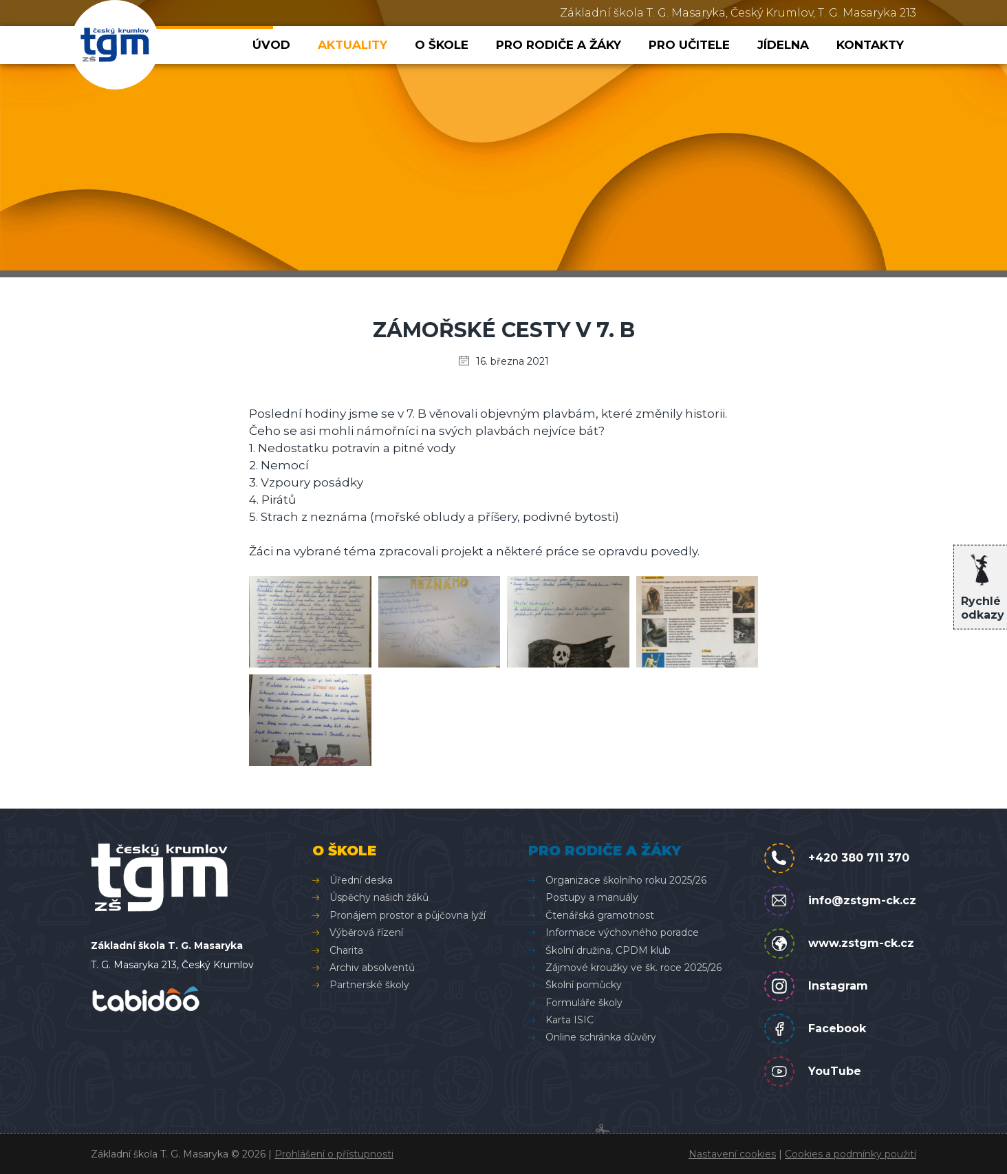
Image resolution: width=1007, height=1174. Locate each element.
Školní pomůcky (583, 985)
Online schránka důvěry (600, 1037)
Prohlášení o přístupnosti (333, 1154)
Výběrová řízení (366, 932)
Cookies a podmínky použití (850, 1154)
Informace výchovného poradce (622, 932)
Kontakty (870, 45)
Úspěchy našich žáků (379, 897)
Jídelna (783, 45)
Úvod (271, 45)
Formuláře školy (583, 1002)
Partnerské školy (369, 985)
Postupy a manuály (591, 897)
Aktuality (352, 45)
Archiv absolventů (372, 967)
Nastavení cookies (732, 1154)
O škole (441, 45)
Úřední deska (361, 880)
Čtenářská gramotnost (599, 915)
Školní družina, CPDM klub (608, 950)
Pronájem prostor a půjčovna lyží (407, 915)
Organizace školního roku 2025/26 (625, 880)
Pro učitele (689, 45)
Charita (346, 950)
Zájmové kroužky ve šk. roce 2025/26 (633, 967)
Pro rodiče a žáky (558, 45)
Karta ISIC (569, 1020)
